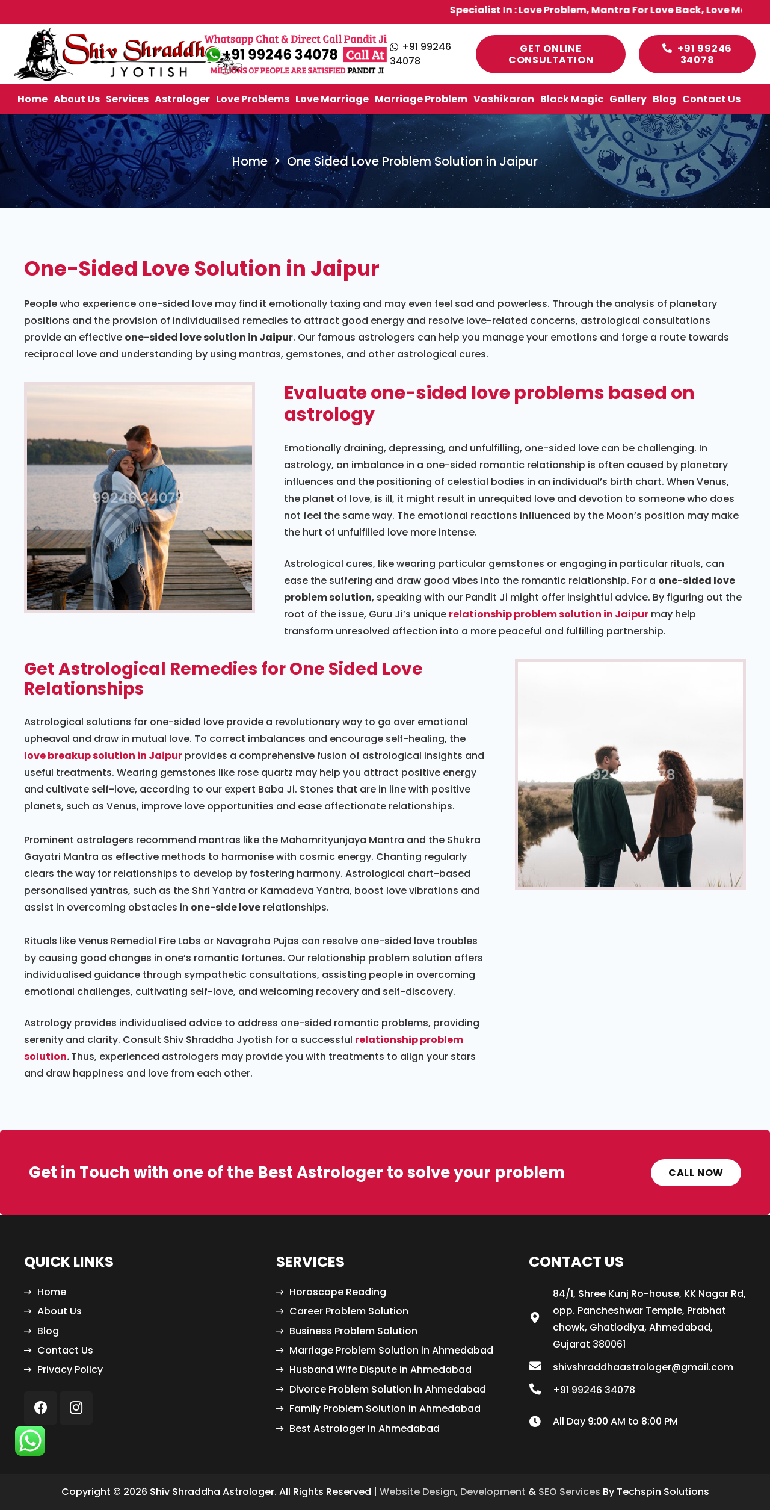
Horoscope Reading (337, 1292)
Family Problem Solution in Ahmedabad (385, 1409)
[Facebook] (40, 1408)
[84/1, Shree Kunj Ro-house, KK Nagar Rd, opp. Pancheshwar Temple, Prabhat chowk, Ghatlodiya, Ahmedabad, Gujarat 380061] (541, 1319)
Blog (48, 1331)
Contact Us (65, 1350)
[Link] (128, 54)
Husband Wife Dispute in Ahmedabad (380, 1369)
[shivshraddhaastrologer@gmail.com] (541, 1367)
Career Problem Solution (348, 1311)
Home (51, 1292)
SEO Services (569, 1492)
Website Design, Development (453, 1492)
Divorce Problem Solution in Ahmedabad (387, 1389)
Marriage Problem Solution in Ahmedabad (391, 1350)
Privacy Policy (70, 1369)
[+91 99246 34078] (541, 1390)
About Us (59, 1311)
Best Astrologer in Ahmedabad (364, 1428)
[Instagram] (76, 1408)
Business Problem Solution (353, 1331)
